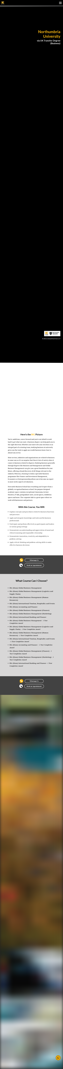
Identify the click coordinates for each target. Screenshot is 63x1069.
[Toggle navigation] (60, 2)
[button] (58, 1058)
